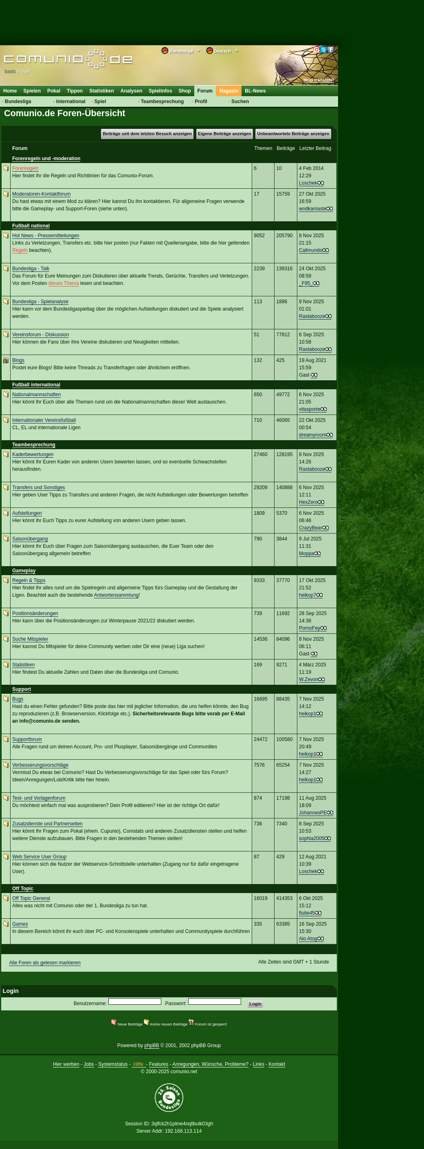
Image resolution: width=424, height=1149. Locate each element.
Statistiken (101, 91)
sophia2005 (311, 838)
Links (258, 1064)
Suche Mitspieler (30, 639)
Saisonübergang (30, 539)
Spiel (100, 101)
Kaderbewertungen (32, 454)
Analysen (131, 91)
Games (20, 924)
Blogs (18, 360)
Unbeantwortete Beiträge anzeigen (293, 133)
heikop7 (307, 595)
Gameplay (23, 570)
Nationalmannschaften (36, 394)
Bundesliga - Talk (30, 268)
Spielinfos (160, 91)
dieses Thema (63, 283)
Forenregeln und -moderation (46, 158)
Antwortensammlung (116, 595)
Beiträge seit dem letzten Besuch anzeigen (147, 133)
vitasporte (309, 409)
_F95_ (306, 283)
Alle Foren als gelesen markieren (44, 963)
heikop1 (307, 714)
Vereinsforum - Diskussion (40, 334)
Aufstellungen (27, 513)
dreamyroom (312, 435)
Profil (201, 101)
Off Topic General (31, 898)
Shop (185, 91)
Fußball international (36, 385)
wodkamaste (312, 209)
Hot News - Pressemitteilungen (45, 235)
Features (158, 1064)
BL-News (255, 91)
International (71, 101)
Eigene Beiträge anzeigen (224, 133)
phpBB (152, 1045)
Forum (205, 91)
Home (10, 91)
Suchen (240, 101)
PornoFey (309, 628)
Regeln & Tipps (28, 580)
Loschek (308, 183)
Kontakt (276, 1064)
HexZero (308, 502)
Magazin (228, 91)
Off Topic (22, 888)
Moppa (306, 553)
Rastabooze (312, 316)
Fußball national (31, 226)
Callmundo (310, 250)
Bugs (17, 699)
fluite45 (307, 913)
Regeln (20, 250)
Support (21, 689)
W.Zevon (308, 679)
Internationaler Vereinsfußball (44, 420)
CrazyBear (310, 528)
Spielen (32, 91)
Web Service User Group (39, 857)
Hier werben (66, 1064)
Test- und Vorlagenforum (39, 798)
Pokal (53, 91)
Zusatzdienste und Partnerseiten (47, 824)
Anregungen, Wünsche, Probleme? (210, 1064)
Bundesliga (18, 101)
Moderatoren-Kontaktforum (41, 194)
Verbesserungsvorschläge (40, 765)
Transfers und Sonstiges (38, 487)
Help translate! (318, 79)
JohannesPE (313, 813)
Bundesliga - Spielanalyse (40, 301)
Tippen (75, 91)
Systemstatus (112, 1064)
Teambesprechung (162, 101)
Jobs (88, 1064)
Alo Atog (308, 939)
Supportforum (27, 739)
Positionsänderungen (35, 613)
